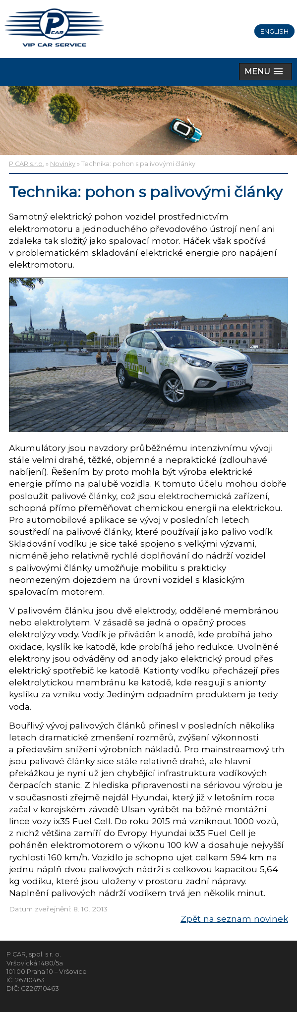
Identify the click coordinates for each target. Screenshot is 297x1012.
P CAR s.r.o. (26, 164)
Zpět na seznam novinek (234, 918)
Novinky (62, 164)
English (274, 31)
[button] (265, 71)
